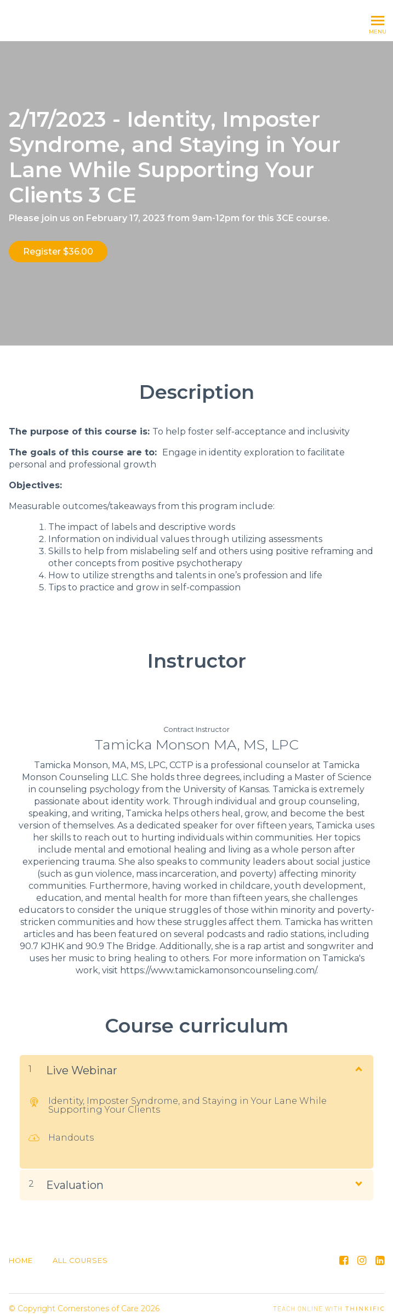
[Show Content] (358, 1060)
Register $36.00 (58, 251)
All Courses (80, 1252)
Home (21, 1252)
